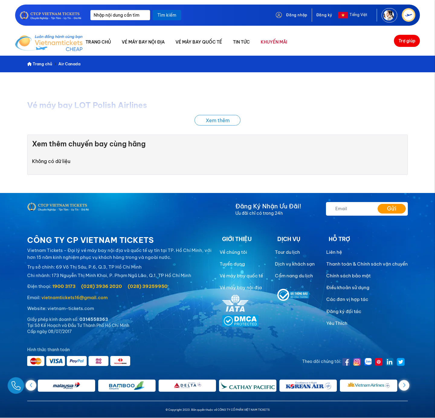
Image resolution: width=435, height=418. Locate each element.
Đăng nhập (296, 15)
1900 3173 (64, 286)
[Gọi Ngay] (30, 383)
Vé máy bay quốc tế (241, 276)
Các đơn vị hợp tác (347, 299)
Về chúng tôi (233, 252)
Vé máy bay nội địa (241, 287)
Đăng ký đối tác (343, 311)
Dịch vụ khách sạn (295, 264)
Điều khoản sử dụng (347, 287)
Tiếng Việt (358, 14)
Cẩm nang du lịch (294, 276)
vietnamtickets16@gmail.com (74, 297)
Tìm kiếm (166, 15)
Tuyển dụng (232, 264)
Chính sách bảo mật (348, 276)
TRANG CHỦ (98, 42)
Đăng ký (324, 15)
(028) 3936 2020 (101, 286)
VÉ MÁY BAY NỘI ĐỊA (143, 42)
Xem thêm (218, 120)
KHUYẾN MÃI (274, 42)
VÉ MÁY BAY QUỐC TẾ (199, 42)
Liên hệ (334, 252)
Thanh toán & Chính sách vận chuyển (367, 264)
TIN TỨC (241, 42)
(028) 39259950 (148, 286)
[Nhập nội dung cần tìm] (120, 15)
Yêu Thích (336, 323)
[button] (404, 385)
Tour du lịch (287, 252)
